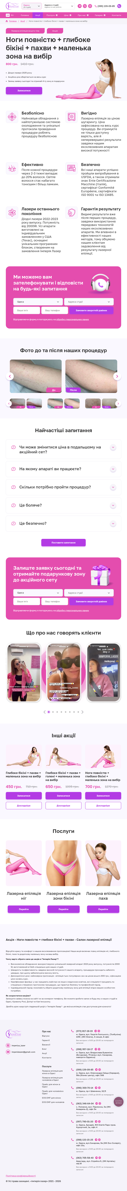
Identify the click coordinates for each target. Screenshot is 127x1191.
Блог (44, 1049)
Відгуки (45, 1036)
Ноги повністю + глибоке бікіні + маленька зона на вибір (102, 776)
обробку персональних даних (72, 319)
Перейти (24, 909)
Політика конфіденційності (21, 1175)
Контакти (116, 15)
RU (12, 15)
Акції (37, 15)
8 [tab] (78, 712)
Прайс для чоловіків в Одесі (52, 1092)
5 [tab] (65, 712)
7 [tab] (74, 712)
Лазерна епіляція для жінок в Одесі (52, 1072)
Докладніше (24, 805)
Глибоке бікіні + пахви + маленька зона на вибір (23, 774)
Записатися (24, 90)
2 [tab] (53, 712)
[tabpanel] (24, 672)
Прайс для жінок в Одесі (51, 1085)
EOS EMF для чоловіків (53, 1102)
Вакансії (46, 1044)
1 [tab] (48, 712)
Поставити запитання (64, 542)
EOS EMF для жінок (51, 1098)
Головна (25, 15)
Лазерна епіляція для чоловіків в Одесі (52, 1078)
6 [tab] (70, 712)
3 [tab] (57, 712)
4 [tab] (61, 712)
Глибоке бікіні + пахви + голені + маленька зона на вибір (63, 776)
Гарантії (46, 1040)
